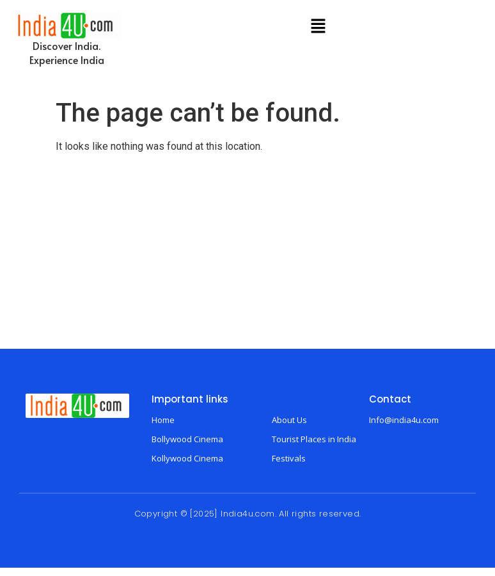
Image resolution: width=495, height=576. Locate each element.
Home (163, 420)
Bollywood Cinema (187, 439)
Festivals (289, 458)
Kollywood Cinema (187, 458)
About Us (289, 420)
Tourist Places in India (314, 439)
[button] (318, 27)
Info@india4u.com (404, 420)
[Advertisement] (247, 252)
